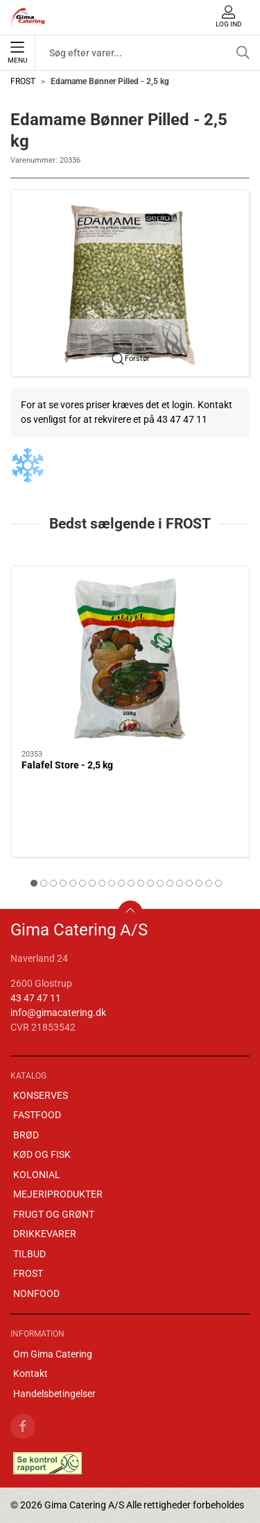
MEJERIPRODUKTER (58, 1194)
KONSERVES (40, 1095)
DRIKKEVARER (44, 1233)
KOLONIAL (36, 1174)
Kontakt (30, 1373)
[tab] (34, 883)
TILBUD (29, 1253)
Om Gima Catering (52, 1354)
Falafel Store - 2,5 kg (67, 765)
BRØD (26, 1135)
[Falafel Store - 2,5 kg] (130, 658)
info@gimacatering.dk (58, 1012)
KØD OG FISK (42, 1154)
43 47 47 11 (35, 998)
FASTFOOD (37, 1114)
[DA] (26, 17)
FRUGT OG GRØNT (53, 1214)
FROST (22, 81)
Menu (17, 53)
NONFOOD (36, 1293)
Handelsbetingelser (54, 1393)
